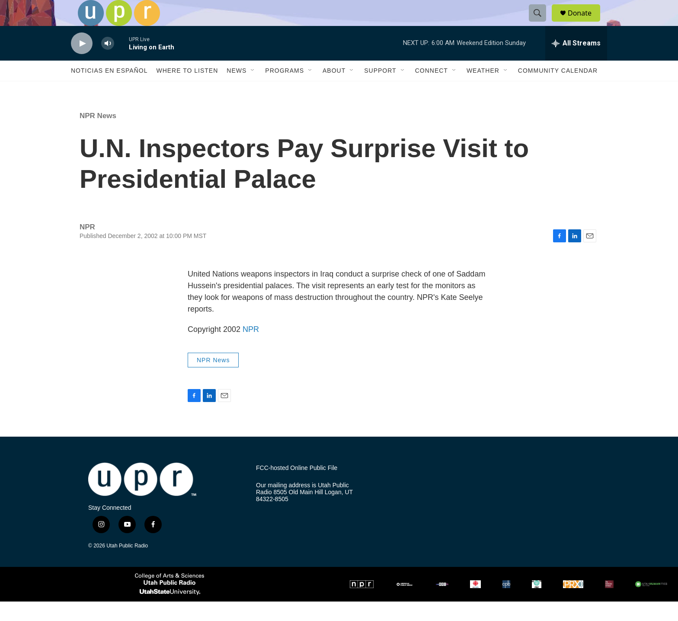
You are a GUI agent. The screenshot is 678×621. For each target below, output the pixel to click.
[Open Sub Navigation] (252, 90)
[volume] (107, 63)
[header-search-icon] (541, 23)
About (334, 90)
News (236, 90)
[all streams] (576, 62)
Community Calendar (558, 90)
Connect (431, 90)
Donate (585, 22)
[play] (82, 63)
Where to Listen (187, 90)
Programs (284, 90)
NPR (251, 348)
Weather (483, 90)
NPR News (98, 135)
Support (380, 90)
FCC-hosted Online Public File (296, 487)
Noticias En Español (109, 90)
